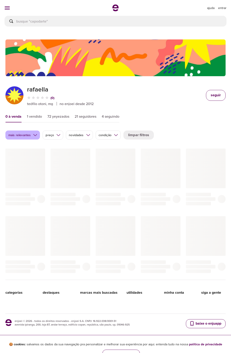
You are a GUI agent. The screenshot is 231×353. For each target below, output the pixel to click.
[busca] (115, 21)
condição (108, 135)
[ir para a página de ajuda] (211, 8)
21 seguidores (85, 116)
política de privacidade (205, 344)
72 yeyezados (58, 116)
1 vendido (34, 116)
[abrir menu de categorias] (7, 8)
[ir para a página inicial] (115, 9)
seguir (216, 95)
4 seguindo (110, 116)
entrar (222, 8)
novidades (79, 135)
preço (53, 135)
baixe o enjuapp (205, 323)
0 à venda (13, 116)
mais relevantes (22, 135)
